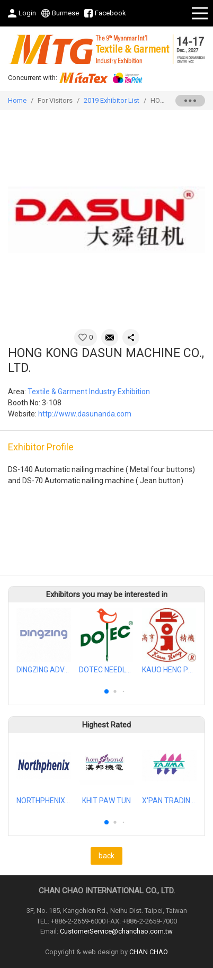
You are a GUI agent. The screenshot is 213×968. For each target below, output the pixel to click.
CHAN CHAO (148, 952)
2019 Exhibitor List (111, 100)
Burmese (65, 13)
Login (27, 13)
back (106, 855)
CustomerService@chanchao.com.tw (116, 931)
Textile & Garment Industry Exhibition (89, 391)
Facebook (110, 13)
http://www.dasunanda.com (84, 414)
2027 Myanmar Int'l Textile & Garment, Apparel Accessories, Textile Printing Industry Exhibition (106, 49)
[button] (106, 691)
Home (17, 100)
